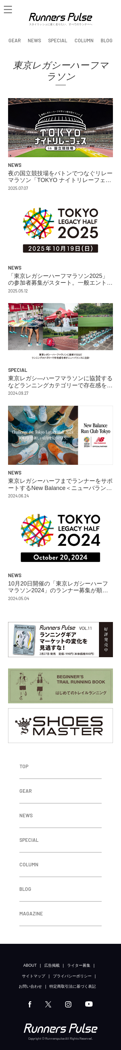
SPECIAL (57, 40)
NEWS (34, 40)
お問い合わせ (30, 986)
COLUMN (84, 40)
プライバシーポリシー (72, 976)
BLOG (107, 40)
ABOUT (29, 965)
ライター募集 (78, 965)
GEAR (14, 40)
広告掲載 (52, 965)
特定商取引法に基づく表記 (72, 986)
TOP (23, 766)
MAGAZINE (31, 913)
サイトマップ (33, 976)
